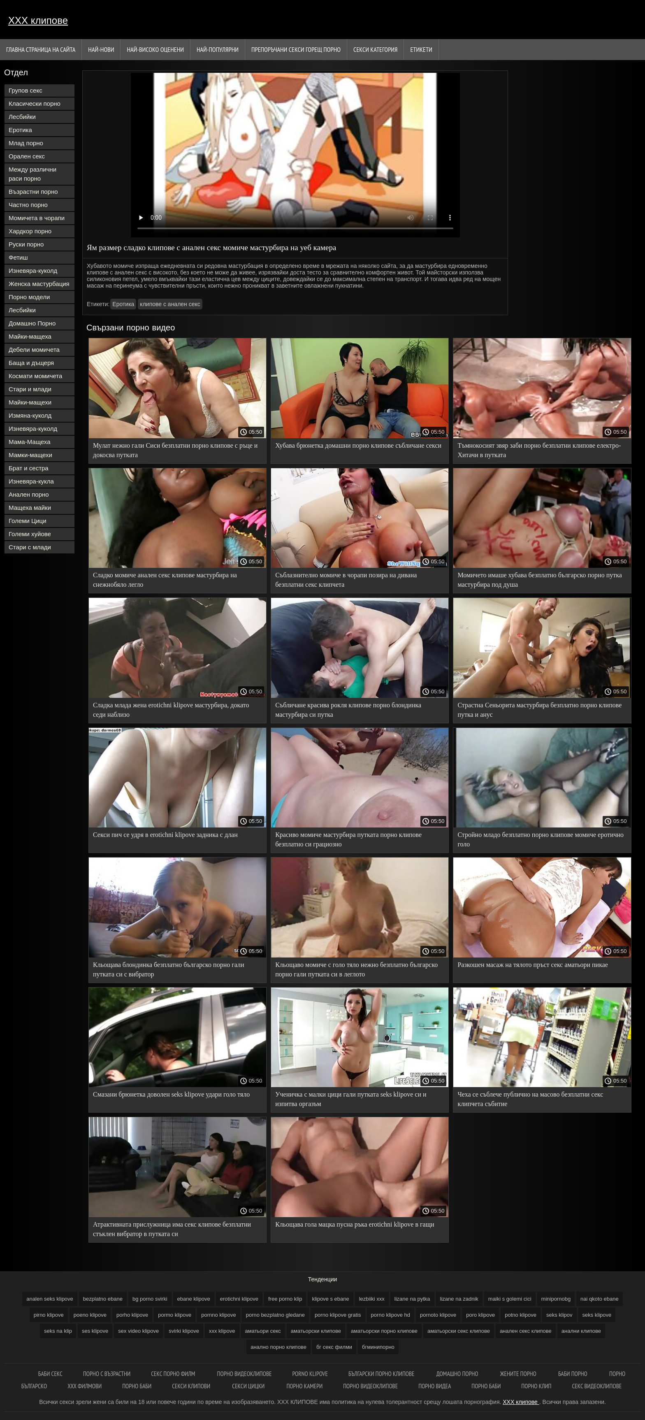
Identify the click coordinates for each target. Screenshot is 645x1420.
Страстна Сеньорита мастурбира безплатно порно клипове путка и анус (539, 710)
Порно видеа (434, 1386)
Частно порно (28, 204)
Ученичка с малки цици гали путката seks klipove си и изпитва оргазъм (350, 1099)
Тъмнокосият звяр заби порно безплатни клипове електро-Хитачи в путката (539, 450)
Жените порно (519, 1374)
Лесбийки (22, 116)
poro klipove (480, 1315)
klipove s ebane (330, 1299)
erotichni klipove (239, 1299)
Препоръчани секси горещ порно (296, 49)
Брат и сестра (29, 468)
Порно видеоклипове (244, 1374)
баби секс (50, 1374)
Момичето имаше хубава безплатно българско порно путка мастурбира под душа (539, 580)
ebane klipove (193, 1299)
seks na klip (58, 1331)
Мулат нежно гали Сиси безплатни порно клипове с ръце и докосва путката (175, 450)
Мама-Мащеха (30, 441)
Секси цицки (249, 1386)
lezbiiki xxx (372, 1299)
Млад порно (26, 142)
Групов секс (25, 90)
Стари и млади (30, 389)
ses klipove (95, 1331)
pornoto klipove (438, 1315)
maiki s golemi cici (509, 1299)
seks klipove (597, 1315)
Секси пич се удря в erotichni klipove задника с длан (165, 834)
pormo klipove (174, 1315)
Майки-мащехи (30, 402)
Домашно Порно (32, 323)
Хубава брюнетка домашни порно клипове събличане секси (358, 445)
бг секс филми (334, 1347)
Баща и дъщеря (31, 362)
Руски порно (26, 244)
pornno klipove (218, 1315)
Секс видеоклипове (597, 1386)
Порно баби (136, 1386)
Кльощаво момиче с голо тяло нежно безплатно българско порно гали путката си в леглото (356, 969)
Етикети (421, 49)
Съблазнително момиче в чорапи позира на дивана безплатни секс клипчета (346, 580)
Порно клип (536, 1386)
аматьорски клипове (316, 1331)
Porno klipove (310, 1374)
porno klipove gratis (338, 1315)
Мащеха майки (30, 507)
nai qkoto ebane (599, 1299)
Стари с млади (30, 547)
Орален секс (27, 156)
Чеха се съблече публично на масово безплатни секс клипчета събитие (530, 1099)
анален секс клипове (526, 1331)
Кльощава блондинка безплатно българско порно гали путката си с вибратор (168, 969)
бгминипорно (378, 1347)
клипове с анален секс (170, 304)
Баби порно (573, 1374)
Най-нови (101, 49)
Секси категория (375, 49)
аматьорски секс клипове (458, 1331)
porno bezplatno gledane (275, 1315)
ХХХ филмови (84, 1386)
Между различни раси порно (32, 174)
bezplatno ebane (103, 1299)
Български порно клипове (382, 1374)
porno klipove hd (390, 1315)
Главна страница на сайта (40, 49)
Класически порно (34, 103)
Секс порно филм (173, 1374)
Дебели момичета (34, 349)
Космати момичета (35, 375)
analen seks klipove (49, 1299)
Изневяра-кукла (31, 481)
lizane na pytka (412, 1299)
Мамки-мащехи (30, 454)
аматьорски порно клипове (384, 1331)
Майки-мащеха (30, 336)
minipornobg (556, 1299)
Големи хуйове (30, 533)
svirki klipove (184, 1331)
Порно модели (29, 296)
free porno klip (285, 1299)
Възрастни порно (33, 191)
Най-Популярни (218, 49)
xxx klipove (222, 1331)
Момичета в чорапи (37, 217)
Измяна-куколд (30, 415)
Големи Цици (27, 520)
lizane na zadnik (459, 1299)
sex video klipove (138, 1331)
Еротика (20, 129)
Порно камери (304, 1386)
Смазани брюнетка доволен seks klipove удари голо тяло (171, 1094)
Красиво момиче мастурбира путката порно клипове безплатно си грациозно (348, 839)
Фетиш (18, 257)
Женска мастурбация (39, 283)
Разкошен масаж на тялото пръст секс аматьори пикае (532, 964)
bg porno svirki (149, 1299)
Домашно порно (458, 1374)
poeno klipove (90, 1315)
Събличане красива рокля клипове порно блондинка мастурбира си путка (348, 710)
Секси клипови (191, 1386)
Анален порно (29, 494)
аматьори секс (263, 1331)
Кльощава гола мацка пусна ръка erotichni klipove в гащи (354, 1224)
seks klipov (559, 1315)
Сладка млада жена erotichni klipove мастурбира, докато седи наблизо (171, 710)
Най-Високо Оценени (155, 49)
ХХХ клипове (38, 20)
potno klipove (520, 1315)
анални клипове (581, 1331)
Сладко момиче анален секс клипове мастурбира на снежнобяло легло (165, 580)
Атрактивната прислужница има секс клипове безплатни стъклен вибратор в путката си (172, 1229)
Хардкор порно (30, 231)
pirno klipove (49, 1315)
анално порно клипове (278, 1347)
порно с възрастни (106, 1374)
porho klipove (132, 1315)
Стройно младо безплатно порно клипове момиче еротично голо (540, 839)
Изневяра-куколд (33, 270)
